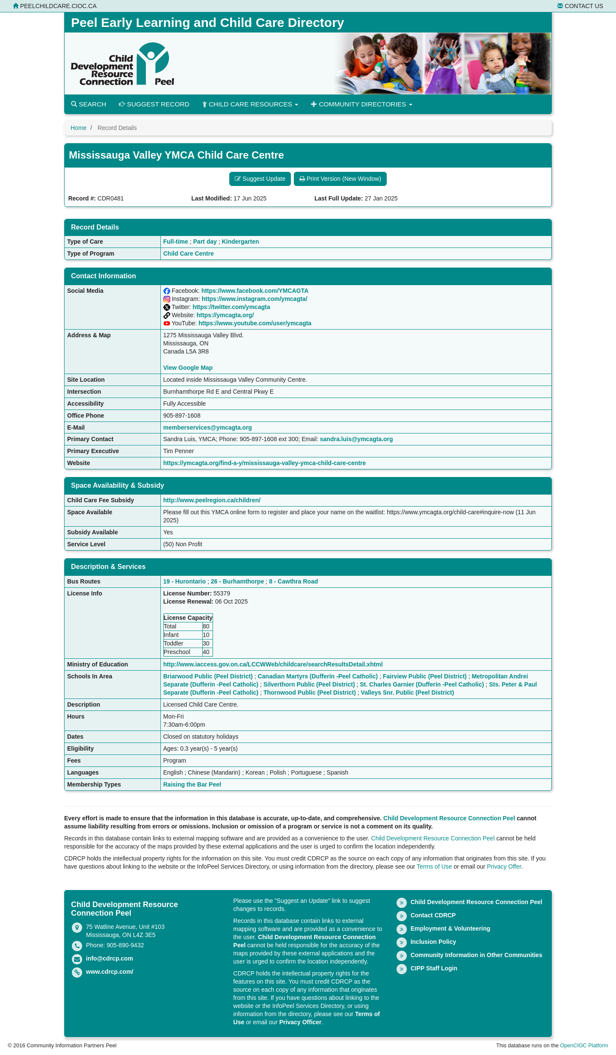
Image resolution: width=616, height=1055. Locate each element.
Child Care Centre (188, 253)
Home (78, 127)
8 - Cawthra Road (293, 581)
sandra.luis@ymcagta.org (356, 439)
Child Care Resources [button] (250, 104)
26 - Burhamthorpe (237, 581)
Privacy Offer (504, 866)
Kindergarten (240, 241)
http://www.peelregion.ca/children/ (212, 500)
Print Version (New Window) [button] (340, 178)
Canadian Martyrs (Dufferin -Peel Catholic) (318, 676)
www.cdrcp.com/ (109, 971)
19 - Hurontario (184, 581)
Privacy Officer (300, 1022)
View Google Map (188, 367)
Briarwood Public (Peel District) (208, 676)
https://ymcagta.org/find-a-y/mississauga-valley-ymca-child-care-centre (264, 463)
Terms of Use (434, 866)
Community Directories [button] (361, 104)
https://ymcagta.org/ (225, 315)
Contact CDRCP (433, 915)
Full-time (175, 241)
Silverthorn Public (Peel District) (309, 684)
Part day (205, 241)
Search (88, 104)
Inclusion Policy (433, 941)
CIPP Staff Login (434, 968)
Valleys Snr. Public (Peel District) (407, 692)
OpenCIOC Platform (584, 1046)
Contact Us (580, 6)
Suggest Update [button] (260, 178)
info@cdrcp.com (109, 958)
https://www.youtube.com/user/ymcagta (254, 323)
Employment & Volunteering (450, 928)
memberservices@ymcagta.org (207, 427)
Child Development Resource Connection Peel (449, 818)
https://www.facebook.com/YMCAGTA (254, 290)
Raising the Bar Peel (192, 784)
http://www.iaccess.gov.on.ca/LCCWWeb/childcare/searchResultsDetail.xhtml (273, 664)
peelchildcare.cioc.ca (55, 6)
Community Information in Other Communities (476, 955)
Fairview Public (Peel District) (425, 676)
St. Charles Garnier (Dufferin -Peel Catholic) (422, 684)
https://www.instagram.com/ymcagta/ (254, 298)
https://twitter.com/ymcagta (231, 307)
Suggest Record (154, 104)
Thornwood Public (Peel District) (310, 692)
